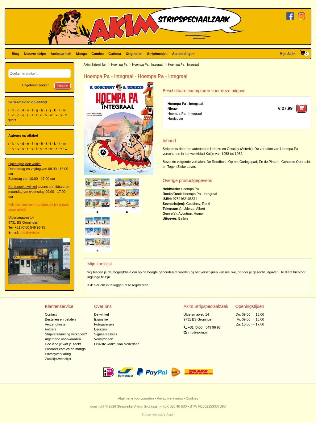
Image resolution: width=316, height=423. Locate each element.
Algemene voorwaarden (63, 339)
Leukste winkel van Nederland (116, 344)
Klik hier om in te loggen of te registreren (117, 285)
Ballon (183, 218)
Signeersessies (105, 334)
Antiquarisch (61, 54)
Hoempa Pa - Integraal (147, 64)
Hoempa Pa (119, 64)
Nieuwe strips (35, 54)
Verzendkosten (56, 324)
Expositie (101, 319)
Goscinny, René (198, 203)
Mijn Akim (288, 54)
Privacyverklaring (58, 354)
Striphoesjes (157, 54)
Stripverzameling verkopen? (66, 334)
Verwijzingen (103, 339)
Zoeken (62, 86)
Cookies (192, 398)
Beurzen (100, 329)
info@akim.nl (30, 232)
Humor (199, 213)
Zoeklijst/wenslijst (58, 359)
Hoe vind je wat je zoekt (63, 344)
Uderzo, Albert (194, 208)
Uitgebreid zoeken (36, 85)
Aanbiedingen (183, 54)
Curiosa (114, 54)
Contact (51, 314)
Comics (97, 54)
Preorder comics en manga (65, 349)
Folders (50, 329)
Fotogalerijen (104, 324)
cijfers (12, 120)
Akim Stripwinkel (95, 64)
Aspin (170, 414)
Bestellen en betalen (60, 319)
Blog (15, 54)
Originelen (134, 54)
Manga (81, 54)
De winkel (101, 314)
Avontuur (185, 213)
